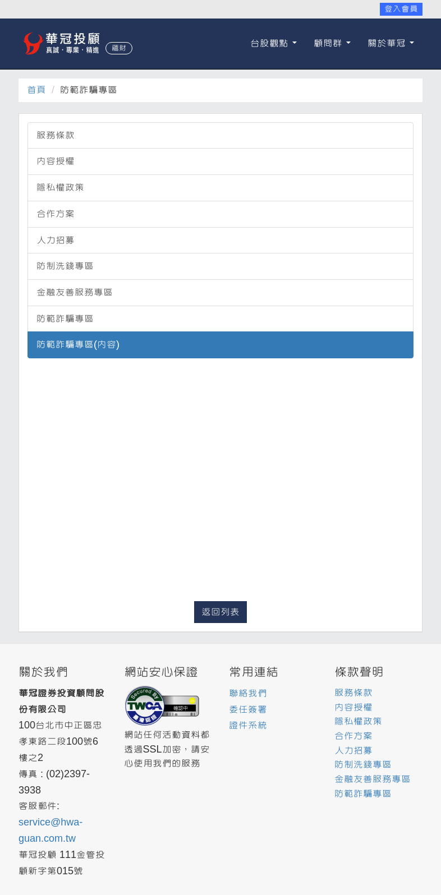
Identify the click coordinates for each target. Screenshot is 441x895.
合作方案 (55, 214)
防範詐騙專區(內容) (78, 344)
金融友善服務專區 (74, 292)
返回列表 (220, 612)
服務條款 (55, 135)
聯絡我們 (248, 693)
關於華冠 (391, 43)
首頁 (36, 90)
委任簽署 (248, 709)
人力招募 (55, 240)
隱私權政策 (60, 187)
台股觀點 (273, 43)
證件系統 (248, 725)
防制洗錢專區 (65, 266)
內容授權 (55, 161)
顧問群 (332, 43)
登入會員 (401, 8)
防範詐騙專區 (65, 319)
